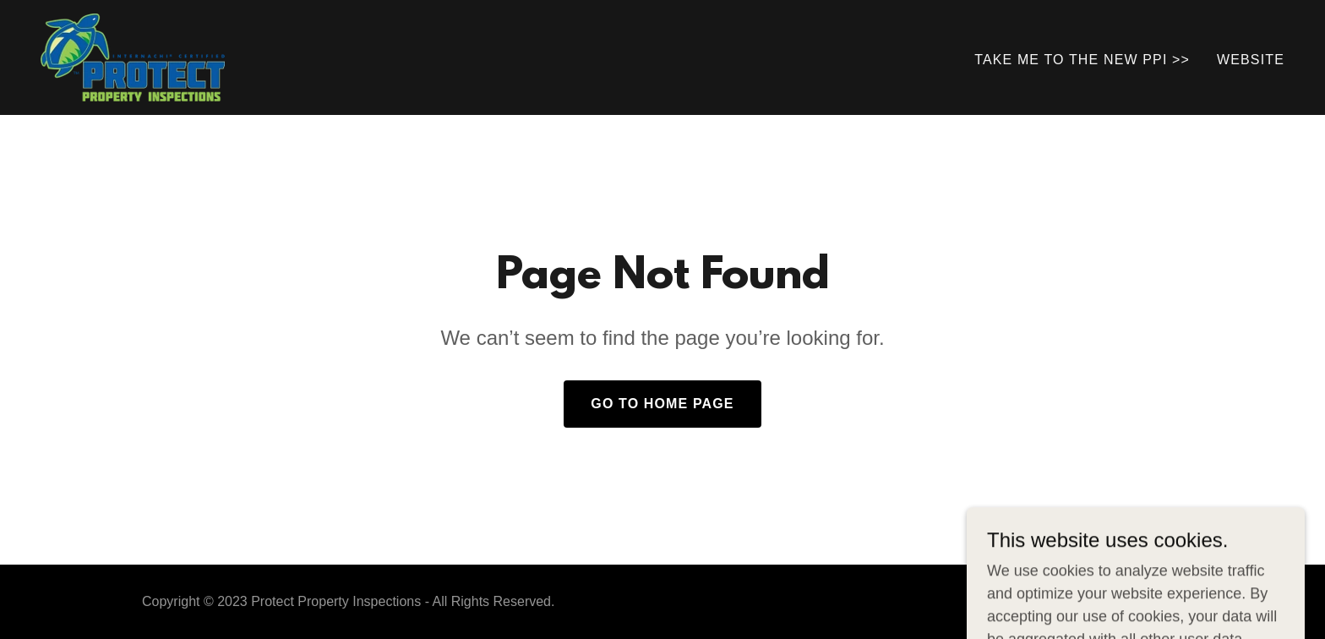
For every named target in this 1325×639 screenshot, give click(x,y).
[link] (133, 56)
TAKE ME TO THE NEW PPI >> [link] (1082, 59)
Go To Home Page (662, 403)
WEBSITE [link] (1250, 59)
